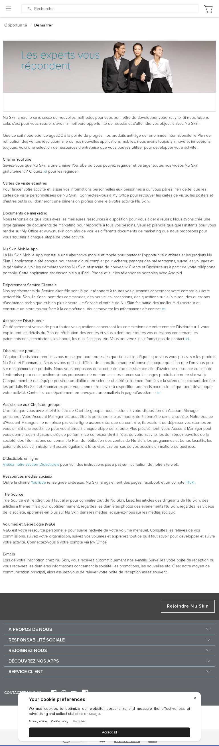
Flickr (190, 482)
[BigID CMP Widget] (109, 718)
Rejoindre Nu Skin (188, 606)
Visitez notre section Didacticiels (31, 464)
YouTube (38, 482)
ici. (164, 308)
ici (45, 171)
